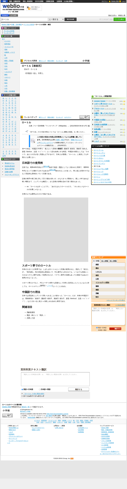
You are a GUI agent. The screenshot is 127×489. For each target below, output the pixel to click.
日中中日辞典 (39, 1)
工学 (5, 58)
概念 (97, 268)
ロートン (97, 177)
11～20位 (104, 261)
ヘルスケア (8, 72)
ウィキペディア (30, 117)
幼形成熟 (97, 129)
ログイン (105, 1)
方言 (5, 88)
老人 (35, 73)
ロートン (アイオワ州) (102, 179)
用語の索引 (50, 61)
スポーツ (30, 269)
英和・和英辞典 (28, 1)
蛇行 (97, 297)
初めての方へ (112, 15)
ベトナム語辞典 (106, 447)
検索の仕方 (12, 430)
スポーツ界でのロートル (103, 104)
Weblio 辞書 (115, 1)
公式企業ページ (83, 427)
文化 (5, 66)
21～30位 (113, 261)
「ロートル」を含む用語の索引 (33, 394)
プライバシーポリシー (16, 436)
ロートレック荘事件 (101, 174)
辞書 (4, 1)
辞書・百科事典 (16, 24)
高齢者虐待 (31, 312)
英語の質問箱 (9, 169)
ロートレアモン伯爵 (101, 169)
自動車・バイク (9, 52)
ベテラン (30, 275)
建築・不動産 (8, 61)
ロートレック (99, 171)
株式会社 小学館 (25, 411)
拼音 (23, 151)
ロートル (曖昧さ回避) (64, 132)
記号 (4, 156)
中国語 (28, 73)
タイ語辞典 (104, 445)
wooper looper (100, 101)
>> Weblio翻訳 (120, 305)
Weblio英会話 (10, 166)
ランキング (59, 61)
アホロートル (99, 108)
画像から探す (36, 430)
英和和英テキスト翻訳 (33, 369)
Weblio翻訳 (104, 434)
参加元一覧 (121, 15)
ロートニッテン (99, 153)
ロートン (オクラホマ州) (103, 182)
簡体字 (78, 149)
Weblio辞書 (31, 417)
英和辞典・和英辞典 (107, 432)
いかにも (99, 272)
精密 (97, 264)
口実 (97, 279)
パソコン (79, 283)
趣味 (5, 74)
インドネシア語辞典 (107, 443)
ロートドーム (99, 150)
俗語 (55, 167)
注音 (35, 151)
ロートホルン (99, 158)
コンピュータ (8, 47)
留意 (97, 275)
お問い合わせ (59, 427)
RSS (72, 458)
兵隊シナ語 (31, 318)
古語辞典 (59, 1)
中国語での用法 (99, 120)
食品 (5, 83)
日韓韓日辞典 (50, 1)
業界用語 (7, 44)
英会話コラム (9, 163)
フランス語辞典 (106, 440)
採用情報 (81, 432)
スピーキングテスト (12, 174)
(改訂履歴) (49, 415)
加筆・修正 (60, 140)
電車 (5, 49)
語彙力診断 (9, 172)
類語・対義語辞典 (14, 1)
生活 (5, 69)
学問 (5, 63)
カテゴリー (67, 117)
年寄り (40, 73)
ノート (49, 286)
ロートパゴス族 (99, 155)
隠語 (60, 167)
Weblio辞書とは (13, 427)
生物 (5, 80)
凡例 (65, 61)
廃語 (28, 315)
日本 (23, 167)
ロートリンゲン (99, 163)
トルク (96, 141)
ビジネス (7, 41)
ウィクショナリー (46, 143)
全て (3, 39)
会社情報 (81, 430)
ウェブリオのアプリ (38, 427)
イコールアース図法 (102, 282)
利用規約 (11, 434)
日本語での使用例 (100, 124)
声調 (41, 154)
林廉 (95, 132)
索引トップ (42, 61)
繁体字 (66, 149)
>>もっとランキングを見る (116, 300)
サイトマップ (13, 438)
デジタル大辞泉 (28, 24)
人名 (5, 86)
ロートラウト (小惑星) (102, 161)
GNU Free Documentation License (57, 414)
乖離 (97, 293)
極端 (97, 286)
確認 (97, 290)
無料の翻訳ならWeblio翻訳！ (35, 8)
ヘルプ (124, 1)
